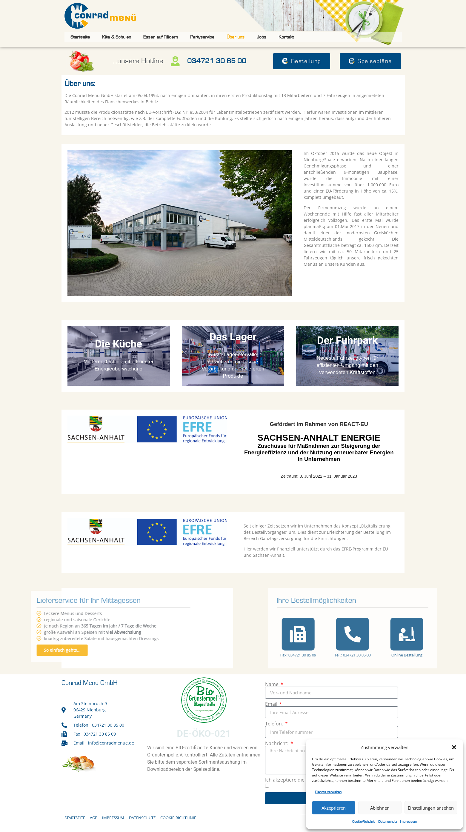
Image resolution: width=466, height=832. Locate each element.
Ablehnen (380, 808)
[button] (454, 747)
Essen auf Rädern (160, 37)
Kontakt (286, 37)
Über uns (235, 37)
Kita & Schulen (116, 37)
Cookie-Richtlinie (363, 821)
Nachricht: (277, 743)
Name (272, 684)
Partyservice (202, 37)
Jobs (261, 37)
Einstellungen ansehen (431, 808)
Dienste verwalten (328, 792)
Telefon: (274, 723)
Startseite (80, 37)
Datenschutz (387, 821)
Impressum (408, 821)
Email (272, 704)
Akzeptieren (334, 808)
